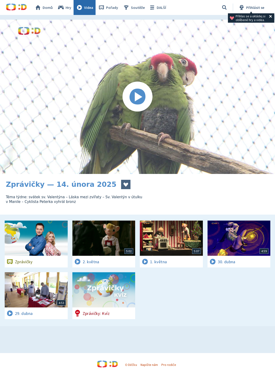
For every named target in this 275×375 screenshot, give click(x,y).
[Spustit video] (137, 97)
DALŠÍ (157, 7)
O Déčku (131, 365)
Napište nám (149, 365)
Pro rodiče (168, 365)
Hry (64, 7)
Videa (84, 7)
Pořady (108, 7)
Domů (43, 7)
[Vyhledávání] (224, 7)
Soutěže (134, 7)
